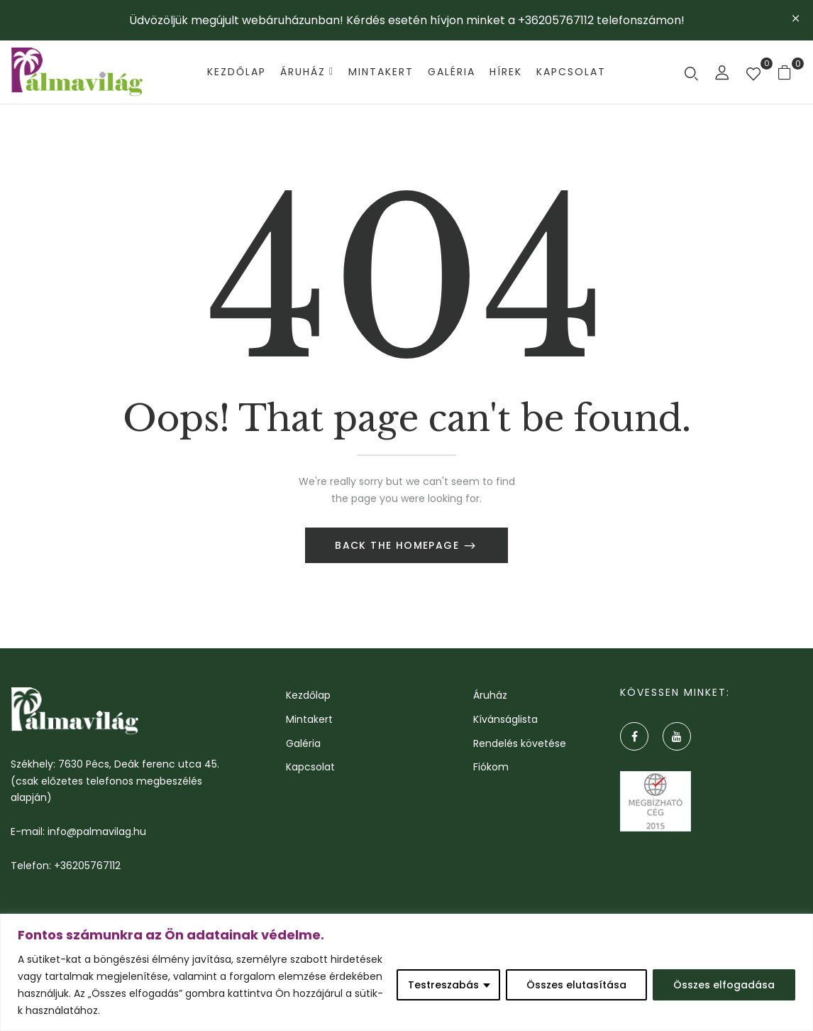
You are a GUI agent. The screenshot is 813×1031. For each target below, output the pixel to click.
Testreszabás (443, 985)
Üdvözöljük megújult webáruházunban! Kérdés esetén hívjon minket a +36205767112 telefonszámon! (407, 20)
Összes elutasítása (576, 985)
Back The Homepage (399, 547)
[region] (406, 972)
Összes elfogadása (724, 985)
